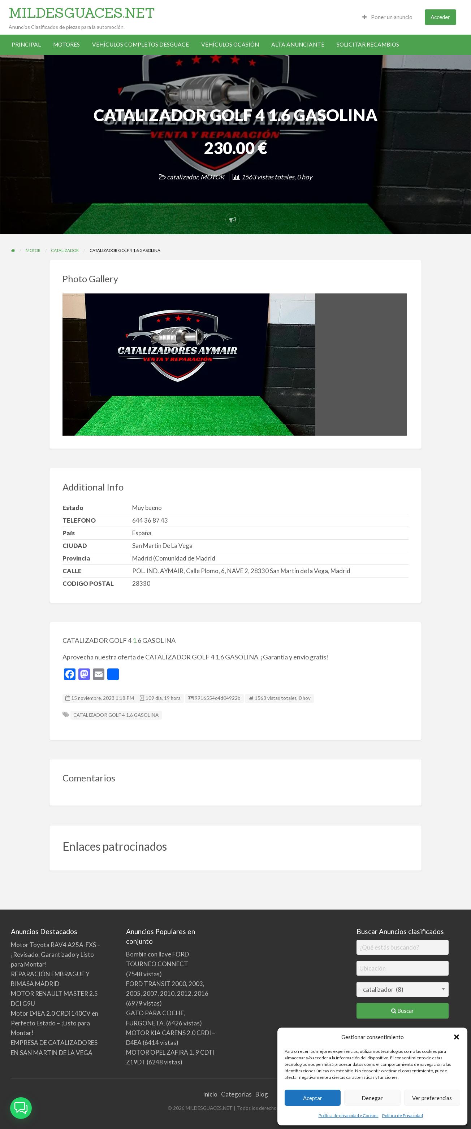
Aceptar (312, 1098)
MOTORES (66, 44)
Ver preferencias (432, 1098)
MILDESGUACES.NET (82, 12)
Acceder (440, 17)
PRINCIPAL (26, 44)
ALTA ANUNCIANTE (297, 44)
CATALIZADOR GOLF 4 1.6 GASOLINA (116, 715)
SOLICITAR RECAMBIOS (368, 44)
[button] (456, 1037)
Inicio (210, 1094)
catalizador (182, 177)
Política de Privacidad (402, 1115)
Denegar (372, 1098)
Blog (261, 1094)
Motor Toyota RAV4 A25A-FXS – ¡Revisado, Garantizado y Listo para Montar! (55, 954)
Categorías (236, 1094)
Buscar (402, 1010)
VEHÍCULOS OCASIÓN (230, 44)
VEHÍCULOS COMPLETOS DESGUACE (140, 44)
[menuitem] (387, 17)
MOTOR (212, 177)
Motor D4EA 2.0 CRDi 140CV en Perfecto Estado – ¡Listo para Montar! (54, 1023)
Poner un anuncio (387, 17)
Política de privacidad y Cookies (349, 1115)
